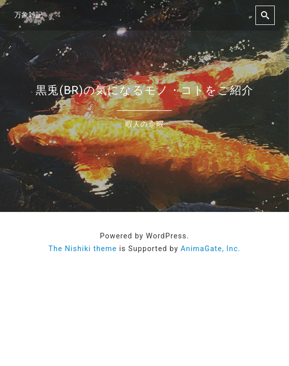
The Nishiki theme (82, 249)
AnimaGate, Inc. (211, 249)
